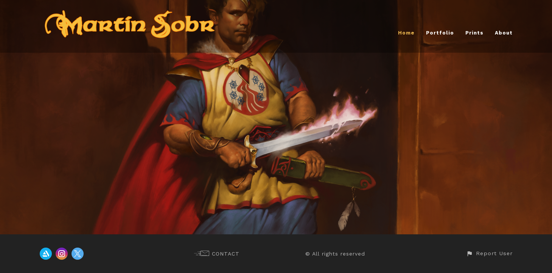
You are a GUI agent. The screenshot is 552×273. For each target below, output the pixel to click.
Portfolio (440, 33)
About (504, 33)
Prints (474, 33)
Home (406, 33)
